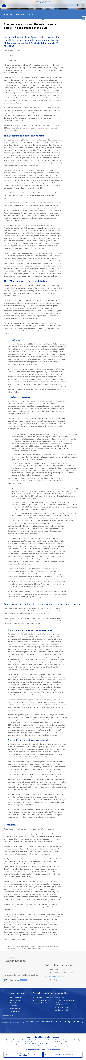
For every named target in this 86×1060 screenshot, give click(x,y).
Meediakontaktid (12, 980)
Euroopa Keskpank (16, 997)
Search (77, 5)
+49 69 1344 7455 (57, 976)
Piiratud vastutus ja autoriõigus (43, 997)
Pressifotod (14, 1006)
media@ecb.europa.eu (59, 980)
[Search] (42, 5)
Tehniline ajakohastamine (41, 1000)
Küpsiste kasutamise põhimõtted (62, 1003)
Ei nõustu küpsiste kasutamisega (63, 1054)
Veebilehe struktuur (8, 1015)
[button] (83, 2)
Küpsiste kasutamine (56, 1049)
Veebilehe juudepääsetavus (64, 1007)
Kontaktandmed (15, 1008)
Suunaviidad (14, 1003)
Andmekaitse (59, 997)
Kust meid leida (15, 1011)
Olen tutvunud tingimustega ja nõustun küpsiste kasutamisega (23, 1054)
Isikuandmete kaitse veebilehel (65, 1000)
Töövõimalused (15, 1000)
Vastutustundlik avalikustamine (43, 1003)
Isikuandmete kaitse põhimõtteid (35, 1049)
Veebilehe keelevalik (61, 1010)
